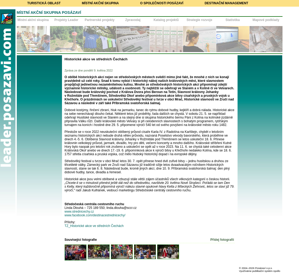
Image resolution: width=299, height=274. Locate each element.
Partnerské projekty (99, 20)
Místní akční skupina (100, 3)
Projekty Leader (66, 20)
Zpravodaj (132, 20)
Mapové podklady (265, 20)
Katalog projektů (166, 20)
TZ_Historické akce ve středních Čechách (94, 226)
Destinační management (226, 3)
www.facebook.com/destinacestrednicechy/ (96, 215)
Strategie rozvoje (199, 20)
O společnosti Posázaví (161, 3)
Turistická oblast (44, 3)
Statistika (233, 20)
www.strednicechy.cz (79, 211)
